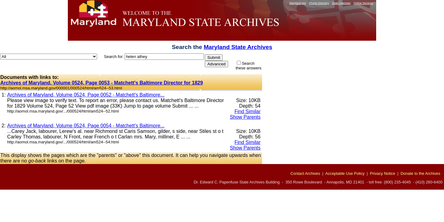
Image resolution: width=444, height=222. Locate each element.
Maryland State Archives (238, 47)
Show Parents (245, 117)
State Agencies (341, 3)
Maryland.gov (297, 3)
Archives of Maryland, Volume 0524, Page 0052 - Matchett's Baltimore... (85, 94)
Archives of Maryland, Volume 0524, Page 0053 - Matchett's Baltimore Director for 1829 (101, 82)
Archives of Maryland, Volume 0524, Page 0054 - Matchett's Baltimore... (85, 125)
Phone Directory (319, 3)
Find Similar (248, 111)
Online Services (363, 3)
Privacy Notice (382, 173)
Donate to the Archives (420, 173)
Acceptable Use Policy (344, 173)
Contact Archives (305, 173)
